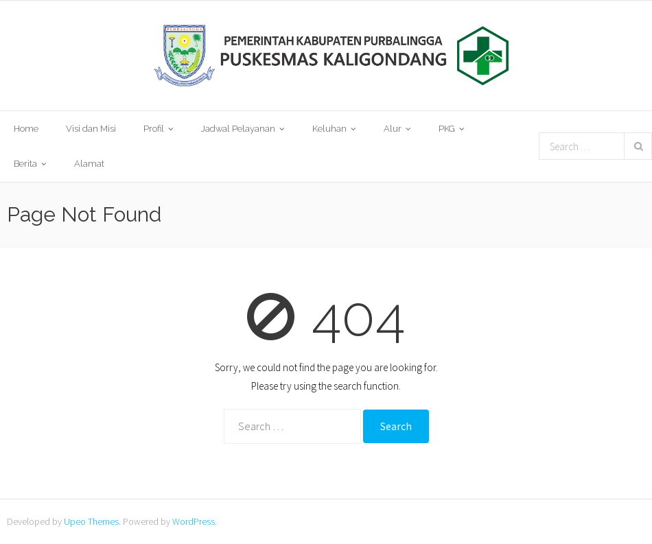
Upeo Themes (91, 521)
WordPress (193, 521)
